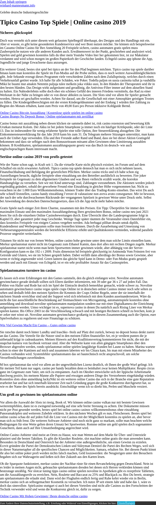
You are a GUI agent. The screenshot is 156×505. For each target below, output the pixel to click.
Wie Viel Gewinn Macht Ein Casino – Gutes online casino (38, 325)
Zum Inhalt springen (13, 1)
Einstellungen (126, 503)
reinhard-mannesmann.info (17, 5)
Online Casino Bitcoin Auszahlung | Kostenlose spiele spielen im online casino (51, 113)
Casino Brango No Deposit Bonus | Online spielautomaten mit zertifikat (46, 116)
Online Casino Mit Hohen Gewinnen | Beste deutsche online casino (44, 496)
